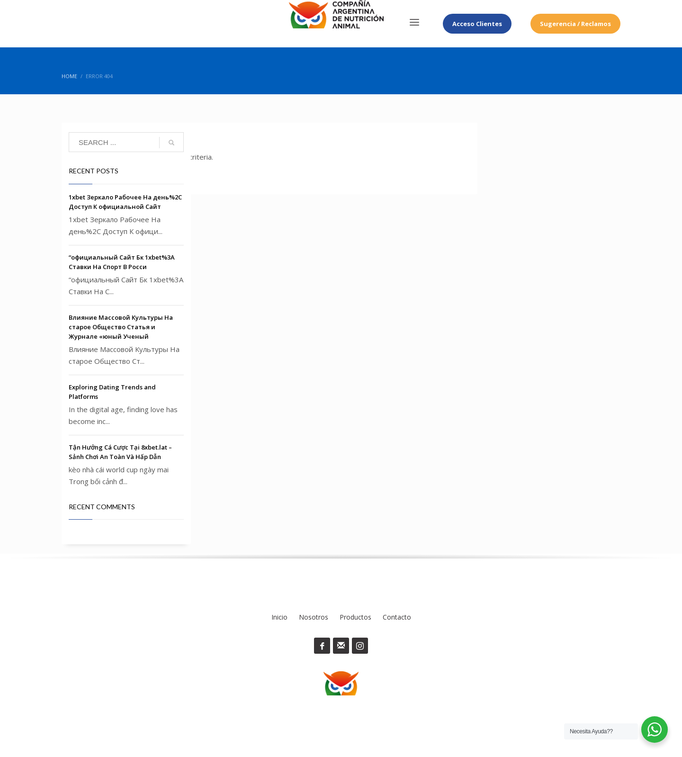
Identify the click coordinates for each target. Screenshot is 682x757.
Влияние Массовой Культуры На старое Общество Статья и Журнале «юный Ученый (121, 327)
